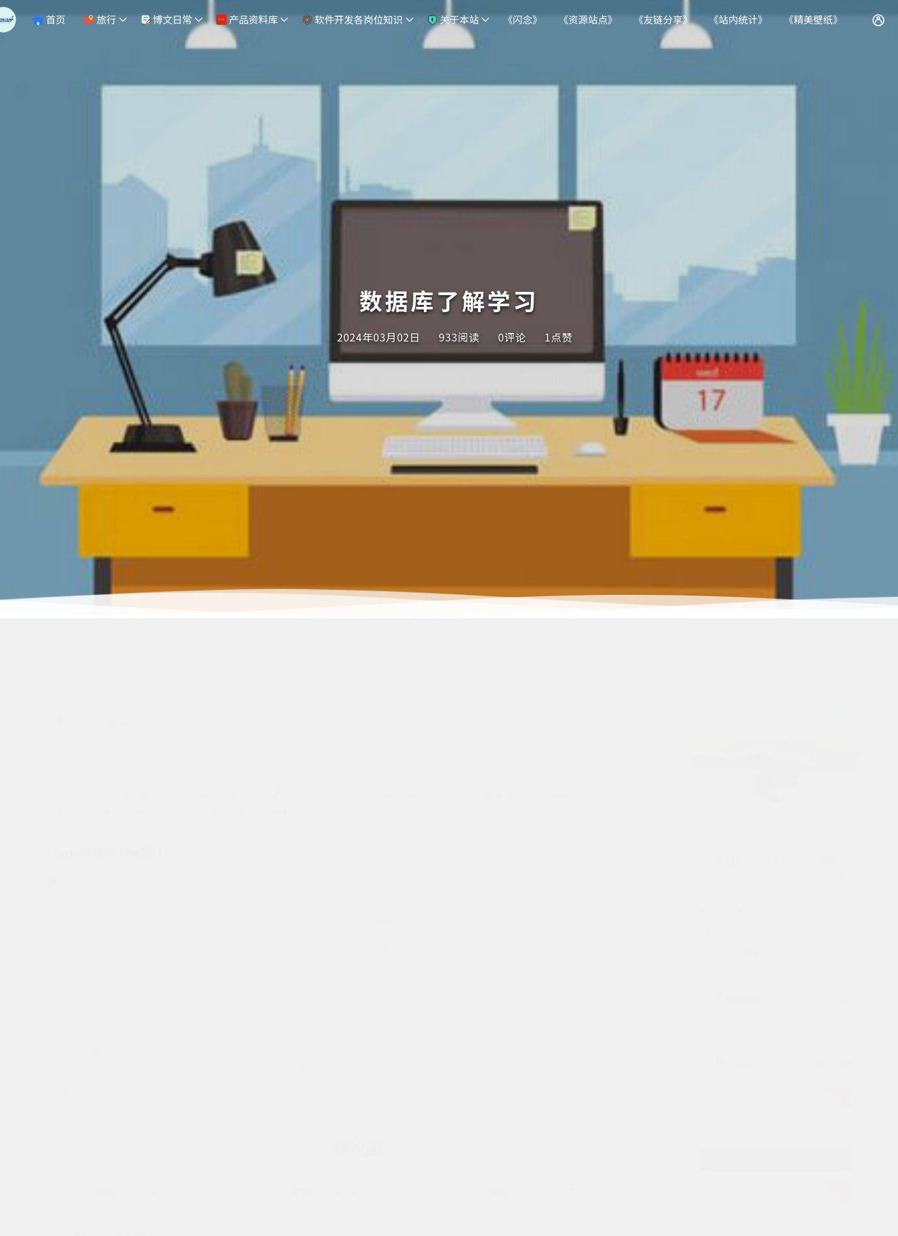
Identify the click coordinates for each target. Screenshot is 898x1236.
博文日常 (166, 19)
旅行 (100, 19)
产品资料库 (247, 19)
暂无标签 (70, 910)
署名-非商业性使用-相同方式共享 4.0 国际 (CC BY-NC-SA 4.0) (242, 1021)
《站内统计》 (738, 19)
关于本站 (453, 19)
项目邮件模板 (728, 887)
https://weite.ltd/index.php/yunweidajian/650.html (218, 1004)
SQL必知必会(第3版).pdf (113, 815)
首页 (49, 19)
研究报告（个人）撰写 (746, 867)
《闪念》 (522, 19)
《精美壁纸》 (813, 19)
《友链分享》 (662, 19)
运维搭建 (112, 656)
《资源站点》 (587, 19)
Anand (776, 755)
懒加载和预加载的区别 (746, 848)
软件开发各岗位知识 (352, 19)
